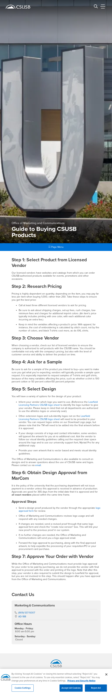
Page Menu (56, 246)
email (38, 465)
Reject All (96, 689)
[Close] (106, 676)
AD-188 (22, 616)
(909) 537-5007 (26, 612)
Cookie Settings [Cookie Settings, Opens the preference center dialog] (23, 689)
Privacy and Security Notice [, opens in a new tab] (81, 682)
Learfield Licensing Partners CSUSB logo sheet (58, 403)
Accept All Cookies (71, 689)
